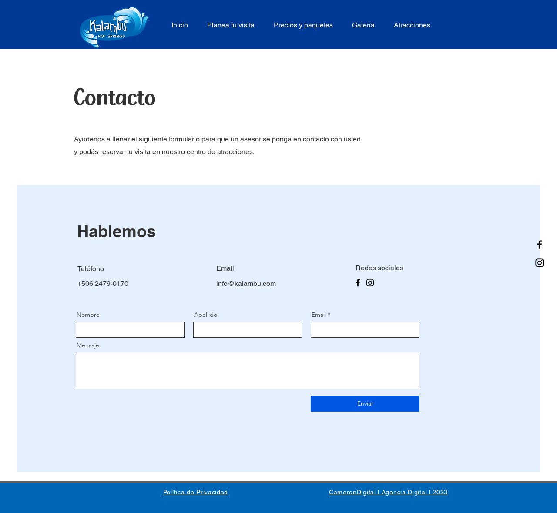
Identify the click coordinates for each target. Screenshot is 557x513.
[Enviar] (365, 404)
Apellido (205, 315)
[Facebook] (539, 244)
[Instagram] (539, 262)
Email (319, 315)
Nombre (88, 315)
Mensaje (88, 345)
